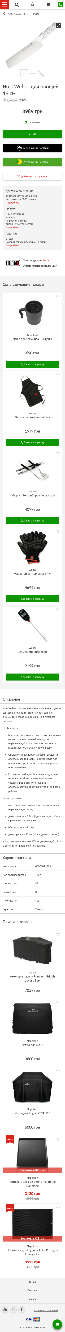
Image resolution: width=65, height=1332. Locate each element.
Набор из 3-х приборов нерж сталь (32, 495)
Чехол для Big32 (32, 1045)
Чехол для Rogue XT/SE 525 (32, 1113)
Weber (47, 260)
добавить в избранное (34, 176)
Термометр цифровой (32, 652)
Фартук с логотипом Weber (32, 417)
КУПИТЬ (32, 134)
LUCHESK (40, 1327)
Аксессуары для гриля (24, 14)
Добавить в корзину (32, 364)
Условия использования (46, 1310)
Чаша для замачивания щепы (32, 339)
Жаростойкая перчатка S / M (32, 574)
